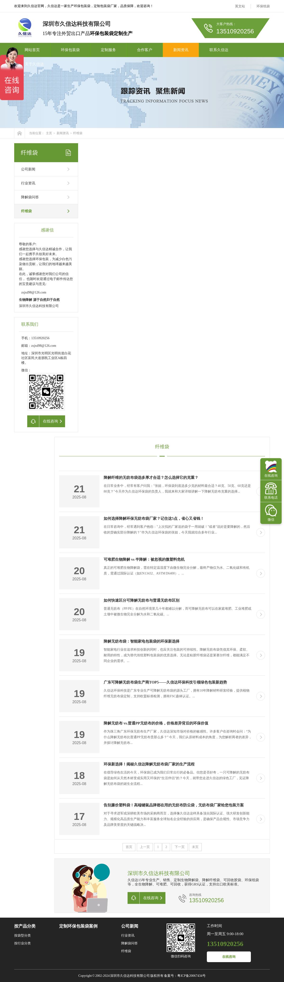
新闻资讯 (180, 50)
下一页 (180, 847)
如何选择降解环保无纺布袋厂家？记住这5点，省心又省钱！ (154, 518)
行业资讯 (28, 183)
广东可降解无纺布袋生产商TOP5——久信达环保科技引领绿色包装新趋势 (165, 682)
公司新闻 (28, 169)
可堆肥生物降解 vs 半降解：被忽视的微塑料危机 (144, 559)
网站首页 (32, 50)
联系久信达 (218, 50)
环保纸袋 (263, 6)
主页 (49, 133)
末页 (195, 847)
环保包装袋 (70, 50)
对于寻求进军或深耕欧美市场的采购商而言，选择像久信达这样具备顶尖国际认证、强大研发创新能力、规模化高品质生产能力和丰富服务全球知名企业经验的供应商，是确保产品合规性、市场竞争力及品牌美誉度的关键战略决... (176, 819)
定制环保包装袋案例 (78, 926)
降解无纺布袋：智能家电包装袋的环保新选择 (141, 641)
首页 (129, 847)
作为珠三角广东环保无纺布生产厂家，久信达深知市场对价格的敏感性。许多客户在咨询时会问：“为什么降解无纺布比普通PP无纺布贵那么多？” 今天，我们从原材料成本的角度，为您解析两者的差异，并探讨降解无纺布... (178, 737)
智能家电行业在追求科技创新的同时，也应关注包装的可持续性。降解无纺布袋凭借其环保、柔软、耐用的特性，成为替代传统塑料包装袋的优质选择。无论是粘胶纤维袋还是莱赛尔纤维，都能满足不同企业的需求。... (176, 655)
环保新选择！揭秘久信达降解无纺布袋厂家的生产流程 (149, 764)
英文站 (240, 6)
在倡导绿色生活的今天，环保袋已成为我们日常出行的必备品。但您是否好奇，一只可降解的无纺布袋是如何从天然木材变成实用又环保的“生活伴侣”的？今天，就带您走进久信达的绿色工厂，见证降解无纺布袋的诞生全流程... (176, 778)
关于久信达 (34, 64)
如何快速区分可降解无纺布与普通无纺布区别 (141, 600)
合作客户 (144, 50)
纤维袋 (77, 133)
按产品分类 (25, 926)
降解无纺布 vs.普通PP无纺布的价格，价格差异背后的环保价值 (156, 723)
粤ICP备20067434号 (191, 976)
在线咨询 (228, 957)
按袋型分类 (22, 935)
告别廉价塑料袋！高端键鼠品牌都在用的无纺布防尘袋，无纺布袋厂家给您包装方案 (174, 805)
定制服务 (108, 50)
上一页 (145, 847)
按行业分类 (22, 943)
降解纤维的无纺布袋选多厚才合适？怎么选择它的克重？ (151, 477)
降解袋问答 (30, 197)
